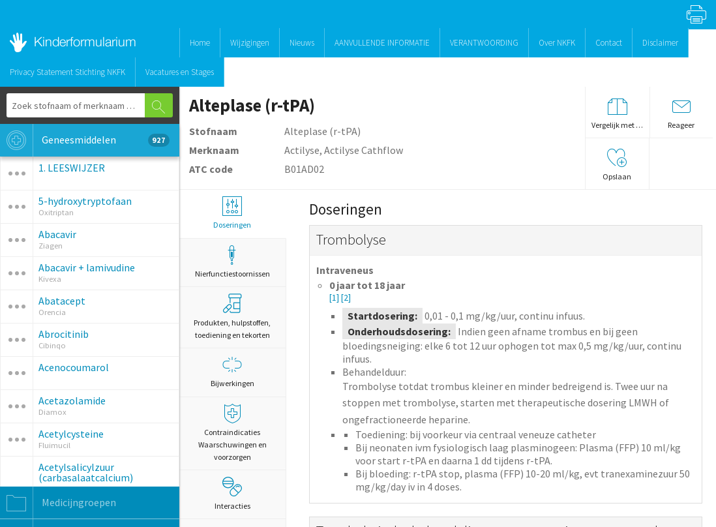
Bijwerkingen (232, 371)
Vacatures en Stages (179, 72)
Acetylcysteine (71, 433)
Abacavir (57, 234)
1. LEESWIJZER (71, 167)
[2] (346, 297)
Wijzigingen (249, 42)
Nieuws (302, 42)
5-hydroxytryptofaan (85, 200)
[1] (335, 297)
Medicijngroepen (58, 503)
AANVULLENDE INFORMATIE (382, 42)
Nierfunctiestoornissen (232, 262)
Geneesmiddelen (85, 140)
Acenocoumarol (73, 367)
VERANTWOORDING (484, 42)
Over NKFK (557, 42)
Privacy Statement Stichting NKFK (67, 72)
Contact (608, 42)
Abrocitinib (63, 333)
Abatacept (61, 300)
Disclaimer (660, 42)
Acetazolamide (72, 400)
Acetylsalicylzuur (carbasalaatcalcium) (85, 472)
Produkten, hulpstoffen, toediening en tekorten (232, 317)
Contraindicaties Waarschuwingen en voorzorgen (232, 433)
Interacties (232, 494)
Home (200, 42)
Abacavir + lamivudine (86, 267)
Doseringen (232, 213)
